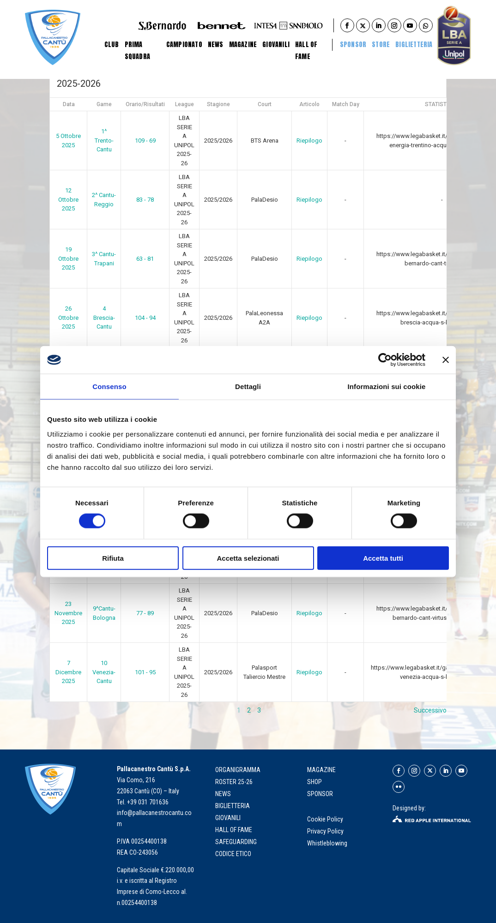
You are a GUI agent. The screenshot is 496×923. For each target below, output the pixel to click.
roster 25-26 (234, 781)
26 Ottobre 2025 (68, 317)
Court (265, 104)
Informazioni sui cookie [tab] (387, 386)
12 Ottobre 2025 (68, 199)
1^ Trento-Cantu (104, 140)
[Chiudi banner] (445, 360)
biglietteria (232, 805)
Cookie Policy (326, 819)
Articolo (309, 104)
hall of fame (233, 829)
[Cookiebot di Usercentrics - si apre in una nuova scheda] (385, 360)
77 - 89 (145, 613)
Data (69, 104)
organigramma (237, 769)
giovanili (228, 817)
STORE (381, 44)
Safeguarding (236, 841)
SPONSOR (320, 793)
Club (111, 44)
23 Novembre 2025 (68, 612)
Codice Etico (233, 853)
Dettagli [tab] (248, 386)
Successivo (430, 710)
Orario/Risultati (145, 104)
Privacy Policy (326, 831)
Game (104, 104)
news (223, 793)
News (216, 44)
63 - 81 (145, 258)
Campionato (184, 44)
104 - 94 (145, 317)
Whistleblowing (327, 843)
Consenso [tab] (109, 386)
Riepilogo (309, 140)
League (184, 104)
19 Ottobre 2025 (68, 258)
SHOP (314, 781)
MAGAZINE (321, 769)
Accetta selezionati (248, 558)
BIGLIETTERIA (413, 44)
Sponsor (353, 44)
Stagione (218, 104)
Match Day (345, 104)
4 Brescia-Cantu (104, 317)
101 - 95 (145, 672)
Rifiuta (113, 558)
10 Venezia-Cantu (103, 671)
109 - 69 (145, 140)
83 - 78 (145, 199)
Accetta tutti (383, 558)
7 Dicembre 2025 (68, 671)
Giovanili (276, 44)
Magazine (243, 44)
